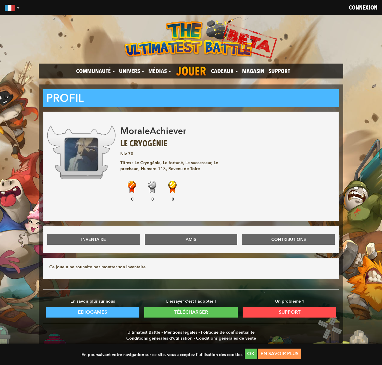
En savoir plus (279, 353)
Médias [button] (159, 71)
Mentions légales (180, 332)
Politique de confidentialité (228, 332)
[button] (11, 7)
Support (279, 71)
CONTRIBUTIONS (288, 239)
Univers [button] (131, 71)
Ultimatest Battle (143, 332)
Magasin (253, 71)
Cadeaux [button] (224, 71)
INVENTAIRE (93, 239)
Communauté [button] (95, 71)
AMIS (191, 239)
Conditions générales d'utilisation (159, 338)
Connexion (363, 7)
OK (251, 353)
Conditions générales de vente (226, 338)
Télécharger (191, 312)
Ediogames (92, 312)
